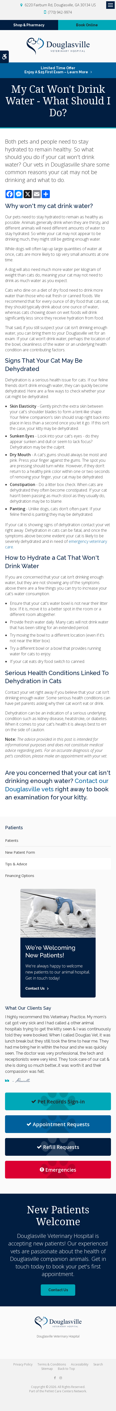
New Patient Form (20, 852)
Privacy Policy (22, 1364)
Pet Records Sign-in (58, 1101)
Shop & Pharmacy (29, 25)
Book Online (87, 25)
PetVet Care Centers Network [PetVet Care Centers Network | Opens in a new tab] (65, 1391)
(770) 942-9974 (60, 12)
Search (98, 1364)
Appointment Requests (58, 1124)
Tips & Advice (16, 864)
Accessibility (79, 1364)
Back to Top (66, 1369)
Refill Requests (58, 1147)
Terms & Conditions (51, 1364)
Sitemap (47, 1369)
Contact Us (58, 1290)
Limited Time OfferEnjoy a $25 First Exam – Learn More (56, 70)
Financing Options (19, 875)
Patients (11, 840)
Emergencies (58, 1169)
